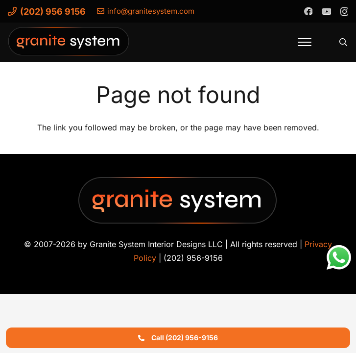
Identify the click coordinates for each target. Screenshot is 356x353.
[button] (304, 42)
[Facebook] (308, 10)
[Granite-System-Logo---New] (69, 44)
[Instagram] (344, 11)
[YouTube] (326, 10)
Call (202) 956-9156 (178, 337)
